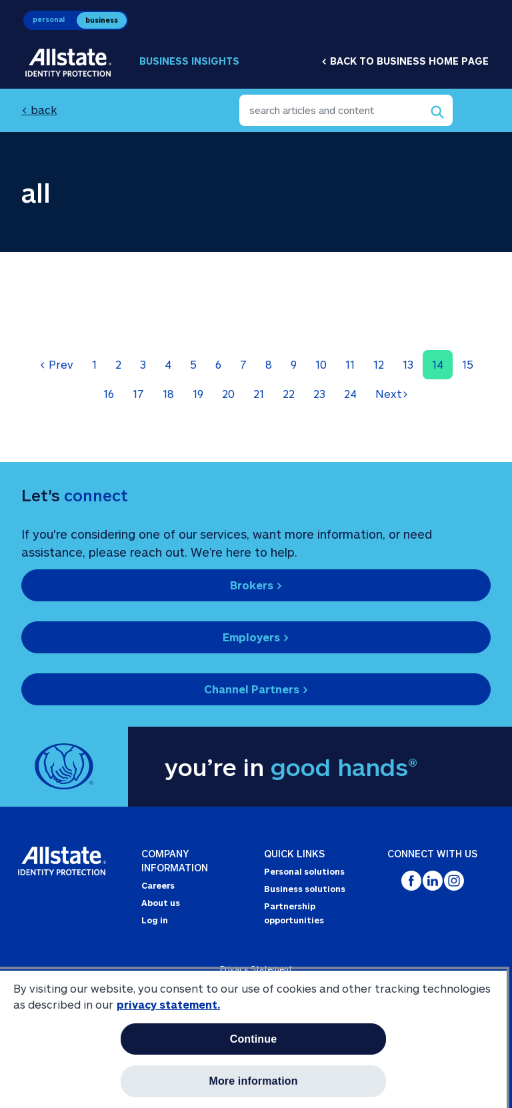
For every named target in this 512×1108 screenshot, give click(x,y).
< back (39, 109)
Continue (253, 1039)
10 (321, 364)
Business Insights (189, 61)
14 (437, 364)
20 (228, 393)
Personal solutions (304, 871)
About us (160, 902)
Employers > (256, 637)
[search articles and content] (346, 110)
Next (392, 393)
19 (198, 393)
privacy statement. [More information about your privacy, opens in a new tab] (168, 1004)
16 (108, 393)
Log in (154, 920)
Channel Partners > (256, 689)
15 (467, 364)
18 (168, 393)
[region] (253, 1038)
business (101, 20)
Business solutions (304, 888)
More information (253, 1081)
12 (378, 364)
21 (258, 393)
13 (408, 364)
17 (138, 393)
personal (49, 19)
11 (350, 364)
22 (289, 393)
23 (319, 393)
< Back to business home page (405, 61)
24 (350, 393)
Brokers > (256, 585)
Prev (56, 364)
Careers (158, 885)
